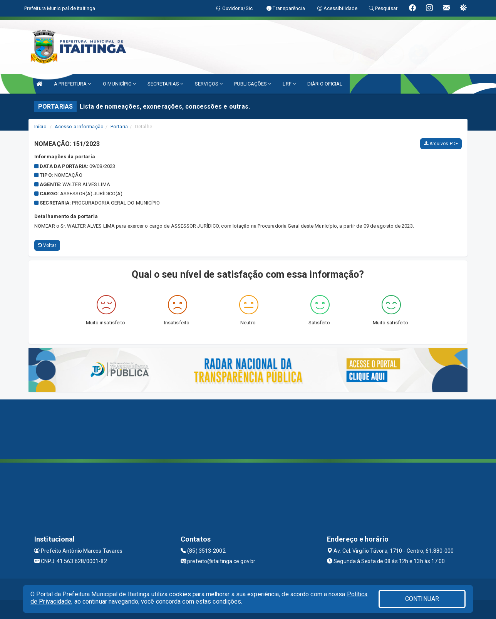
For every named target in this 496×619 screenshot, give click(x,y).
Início (40, 126)
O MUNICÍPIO (119, 84)
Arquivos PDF (441, 143)
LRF (289, 84)
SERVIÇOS (209, 84)
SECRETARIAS (165, 84)
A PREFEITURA (72, 84)
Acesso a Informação (79, 126)
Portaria (119, 126)
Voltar (47, 245)
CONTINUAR (422, 598)
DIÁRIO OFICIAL (324, 84)
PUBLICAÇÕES (252, 84)
